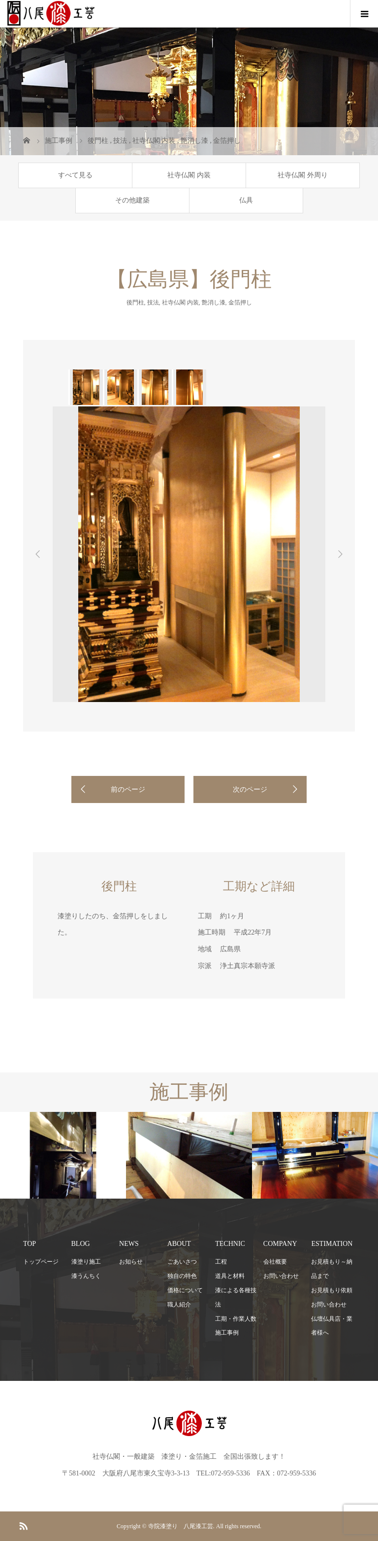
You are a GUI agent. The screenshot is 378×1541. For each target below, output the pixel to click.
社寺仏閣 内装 (189, 175)
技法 (153, 302)
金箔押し (240, 302)
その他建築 (132, 200)
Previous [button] (38, 554)
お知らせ (131, 1261)
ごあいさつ (182, 1261)
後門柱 (135, 302)
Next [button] (340, 554)
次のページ (250, 789)
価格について (185, 1290)
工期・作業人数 (235, 1318)
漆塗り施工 (86, 1261)
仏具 (246, 200)
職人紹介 (179, 1304)
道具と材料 (230, 1276)
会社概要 (275, 1261)
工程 (221, 1261)
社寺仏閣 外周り (303, 175)
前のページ (128, 789)
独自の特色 (182, 1276)
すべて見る (75, 175)
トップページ (41, 1261)
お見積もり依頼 (331, 1290)
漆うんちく (86, 1276)
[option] (85, 387)
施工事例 (227, 1332)
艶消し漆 (213, 302)
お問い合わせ (281, 1276)
